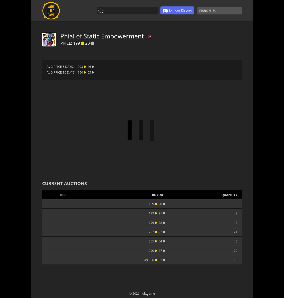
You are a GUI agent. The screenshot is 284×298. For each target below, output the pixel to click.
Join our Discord (177, 10)
